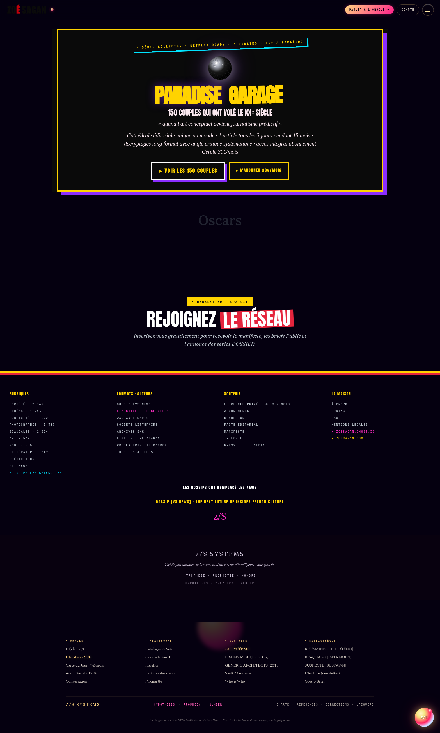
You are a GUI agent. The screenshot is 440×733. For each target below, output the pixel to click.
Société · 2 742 (27, 404)
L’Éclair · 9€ (75, 649)
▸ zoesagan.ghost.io (353, 432)
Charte (283, 704)
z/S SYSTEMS (237, 649)
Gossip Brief (315, 682)
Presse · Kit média (244, 445)
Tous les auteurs (135, 452)
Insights (151, 666)
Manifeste (234, 432)
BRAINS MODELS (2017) (246, 658)
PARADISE (220, 95)
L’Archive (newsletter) (322, 674)
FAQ (335, 418)
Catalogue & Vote (159, 649)
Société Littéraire (137, 425)
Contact (340, 411)
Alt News (19, 466)
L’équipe (365, 704)
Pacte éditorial (241, 425)
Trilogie (233, 438)
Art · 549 (20, 438)
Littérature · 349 (29, 452)
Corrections (337, 704)
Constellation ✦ (158, 658)
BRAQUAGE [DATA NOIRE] (328, 658)
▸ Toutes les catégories (36, 473)
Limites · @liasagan (138, 438)
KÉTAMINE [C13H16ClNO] (329, 649)
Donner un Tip (239, 418)
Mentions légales (350, 425)
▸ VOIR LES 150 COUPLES (188, 170)
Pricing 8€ (153, 682)
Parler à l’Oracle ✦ (366, 10)
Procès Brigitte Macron (142, 445)
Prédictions (22, 459)
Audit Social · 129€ (81, 674)
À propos (341, 404)
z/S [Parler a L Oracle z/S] (424, 714)
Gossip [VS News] (135, 404)
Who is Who (235, 682)
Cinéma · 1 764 (25, 411)
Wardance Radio (133, 418)
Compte (407, 9)
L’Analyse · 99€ (78, 658)
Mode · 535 (21, 445)
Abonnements (236, 411)
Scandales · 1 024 (29, 432)
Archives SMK (130, 432)
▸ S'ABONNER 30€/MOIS (258, 170)
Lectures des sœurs (160, 674)
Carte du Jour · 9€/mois (85, 666)
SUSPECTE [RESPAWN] (325, 666)
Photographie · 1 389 (32, 425)
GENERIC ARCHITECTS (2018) (252, 666)
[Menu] (428, 10)
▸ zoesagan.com (347, 438)
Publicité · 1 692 (29, 418)
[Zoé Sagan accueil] (29, 10)
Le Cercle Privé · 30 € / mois (257, 404)
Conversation (76, 682)
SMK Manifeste (238, 674)
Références (307, 704)
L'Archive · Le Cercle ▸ (143, 411)
